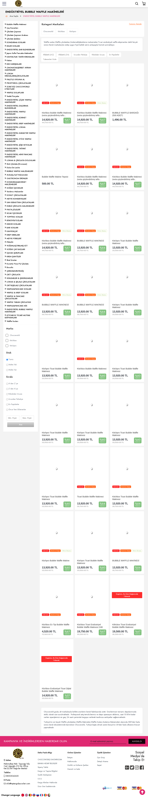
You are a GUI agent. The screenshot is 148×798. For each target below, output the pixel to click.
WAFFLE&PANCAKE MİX (17, 305)
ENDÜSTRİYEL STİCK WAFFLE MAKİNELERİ (18, 140)
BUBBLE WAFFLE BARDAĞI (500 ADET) (125, 114)
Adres (7, 760)
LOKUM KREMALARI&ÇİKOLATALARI (17, 74)
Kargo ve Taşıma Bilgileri (48, 771)
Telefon (7, 773)
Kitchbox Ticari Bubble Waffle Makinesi (125, 497)
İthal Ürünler (12, 260)
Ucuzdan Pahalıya (14, 399)
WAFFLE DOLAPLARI (15, 92)
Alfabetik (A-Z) (48, 54)
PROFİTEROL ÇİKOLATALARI (19, 83)
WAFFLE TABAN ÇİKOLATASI (19, 302)
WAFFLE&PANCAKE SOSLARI (19, 289)
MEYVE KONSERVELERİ (16, 198)
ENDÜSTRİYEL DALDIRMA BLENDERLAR (16, 106)
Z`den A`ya (12, 388)
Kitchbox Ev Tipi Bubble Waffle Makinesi (55, 625)
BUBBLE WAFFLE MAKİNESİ (90, 241)
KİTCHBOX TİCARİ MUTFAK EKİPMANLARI (17, 316)
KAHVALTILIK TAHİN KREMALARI (20, 56)
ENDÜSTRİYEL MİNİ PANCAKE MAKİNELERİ (18, 155)
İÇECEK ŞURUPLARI (15, 253)
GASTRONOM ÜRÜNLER (17, 178)
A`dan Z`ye (12, 383)
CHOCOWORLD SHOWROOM (50, 759)
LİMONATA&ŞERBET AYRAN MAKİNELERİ (18, 68)
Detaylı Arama (102, 761)
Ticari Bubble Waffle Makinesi (90, 496)
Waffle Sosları (12, 321)
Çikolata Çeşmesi (14, 31)
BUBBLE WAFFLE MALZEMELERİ (20, 171)
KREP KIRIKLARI (13, 235)
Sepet (99, 765)
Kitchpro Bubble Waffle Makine (56, 560)
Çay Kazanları (12, 28)
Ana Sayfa (14, 16)
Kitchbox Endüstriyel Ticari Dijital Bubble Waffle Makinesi (56, 689)
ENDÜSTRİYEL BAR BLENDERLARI (21, 49)
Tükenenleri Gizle (49, 59)
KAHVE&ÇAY (12, 231)
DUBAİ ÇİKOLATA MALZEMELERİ (20, 206)
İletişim (70, 757)
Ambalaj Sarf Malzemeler (17, 174)
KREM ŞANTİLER (14, 256)
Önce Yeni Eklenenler (16, 409)
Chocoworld (12, 335)
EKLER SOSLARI (13, 46)
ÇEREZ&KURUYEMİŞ (15, 271)
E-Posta (7, 780)
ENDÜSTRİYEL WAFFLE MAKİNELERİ (15, 112)
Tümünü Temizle (135, 24)
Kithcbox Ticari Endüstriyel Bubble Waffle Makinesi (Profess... (124, 625)
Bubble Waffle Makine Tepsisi (55, 177)
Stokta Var (11, 369)
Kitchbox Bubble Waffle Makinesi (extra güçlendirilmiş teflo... (56, 114)
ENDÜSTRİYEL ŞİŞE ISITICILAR (19, 145)
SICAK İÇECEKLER (14, 213)
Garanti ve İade (73, 769)
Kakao (9, 60)
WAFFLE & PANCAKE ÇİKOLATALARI (14, 297)
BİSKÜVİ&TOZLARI (15, 220)
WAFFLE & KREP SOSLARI (17, 292)
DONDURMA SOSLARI (16, 42)
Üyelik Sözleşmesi (44, 775)
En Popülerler (12, 404)
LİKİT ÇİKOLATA (13, 274)
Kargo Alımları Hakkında (47, 782)
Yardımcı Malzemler (15, 191)
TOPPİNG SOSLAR (15, 216)
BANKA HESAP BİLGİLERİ (47, 763)
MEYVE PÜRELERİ (14, 238)
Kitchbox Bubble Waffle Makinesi (91, 369)
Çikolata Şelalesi (13, 38)
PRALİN (10, 242)
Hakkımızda (72, 761)
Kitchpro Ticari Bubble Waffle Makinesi (125, 242)
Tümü (9, 359)
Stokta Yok (11, 364)
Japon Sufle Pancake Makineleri (20, 53)
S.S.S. (40, 778)
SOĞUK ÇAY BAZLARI (16, 249)
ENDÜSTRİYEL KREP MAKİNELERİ (21, 123)
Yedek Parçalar (13, 96)
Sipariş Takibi (43, 767)
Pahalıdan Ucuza (14, 394)
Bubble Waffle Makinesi (16, 24)
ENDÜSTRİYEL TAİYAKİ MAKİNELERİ (15, 149)
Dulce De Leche (13, 167)
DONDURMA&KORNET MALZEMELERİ (15, 183)
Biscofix (10, 267)
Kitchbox (10, 340)
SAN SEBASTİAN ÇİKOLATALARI (20, 202)
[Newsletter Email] (108, 741)
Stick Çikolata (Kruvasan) (17, 164)
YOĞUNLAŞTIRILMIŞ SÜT (17, 245)
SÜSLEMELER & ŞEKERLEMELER (20, 278)
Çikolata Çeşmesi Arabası (17, 35)
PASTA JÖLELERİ (13, 209)
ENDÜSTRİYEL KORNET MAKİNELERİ (15, 118)
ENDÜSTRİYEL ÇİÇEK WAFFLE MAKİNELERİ (18, 101)
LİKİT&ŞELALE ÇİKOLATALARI (19, 285)
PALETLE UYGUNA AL (16, 79)
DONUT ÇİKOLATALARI (16, 195)
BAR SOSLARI (12, 227)
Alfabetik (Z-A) (63, 54)
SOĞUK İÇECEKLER (15, 188)
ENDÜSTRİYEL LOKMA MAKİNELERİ (15, 128)
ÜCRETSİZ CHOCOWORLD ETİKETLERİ (17, 87)
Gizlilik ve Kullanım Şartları (77, 765)
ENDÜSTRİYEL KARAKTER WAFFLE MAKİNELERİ (20, 134)
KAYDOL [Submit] (136, 741)
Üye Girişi (101, 757)
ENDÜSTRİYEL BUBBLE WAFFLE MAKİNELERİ (41, 16)
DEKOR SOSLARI (14, 224)
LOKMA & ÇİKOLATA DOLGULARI (21, 160)
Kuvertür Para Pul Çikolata (17, 263)
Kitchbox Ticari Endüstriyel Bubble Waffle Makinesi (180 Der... (90, 625)
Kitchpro (10, 345)
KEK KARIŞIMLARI (14, 64)
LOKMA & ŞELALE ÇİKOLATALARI (21, 281)
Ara (20, 425)
